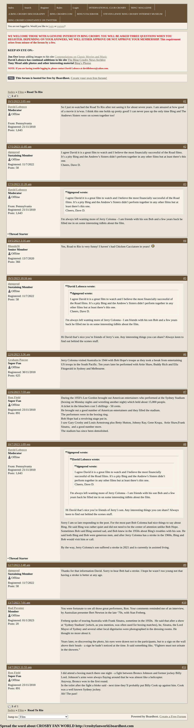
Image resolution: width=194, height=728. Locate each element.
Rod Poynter (16, 608)
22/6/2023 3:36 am (19, 354)
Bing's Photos (82, 63)
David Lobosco (17, 106)
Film (21, 92)
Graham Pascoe (18, 359)
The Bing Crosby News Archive (87, 59)
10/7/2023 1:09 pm (19, 444)
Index (11, 7)
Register (45, 7)
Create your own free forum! (89, 78)
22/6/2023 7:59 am (19, 391)
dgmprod (14, 152)
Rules (59, 7)
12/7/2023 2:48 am (19, 564)
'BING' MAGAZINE (141, 7)
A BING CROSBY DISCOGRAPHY (26, 13)
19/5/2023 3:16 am (19, 240)
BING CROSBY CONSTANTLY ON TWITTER (32, 20)
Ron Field (14, 397)
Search (27, 7)
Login (76, 7)
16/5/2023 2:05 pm (19, 101)
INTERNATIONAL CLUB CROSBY (107, 7)
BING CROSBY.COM (61, 13)
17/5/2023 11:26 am (19, 184)
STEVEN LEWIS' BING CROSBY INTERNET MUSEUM (132, 13)
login (51, 26)
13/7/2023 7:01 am (19, 602)
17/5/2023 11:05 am (19, 146)
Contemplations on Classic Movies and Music (81, 56)
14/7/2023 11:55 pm (20, 667)
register (60, 26)
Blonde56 (14, 246)
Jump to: (38, 717)
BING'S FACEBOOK (88, 13)
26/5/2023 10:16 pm (20, 278)
